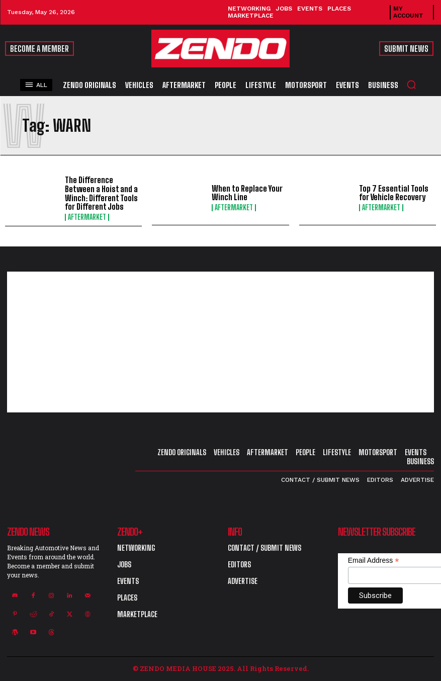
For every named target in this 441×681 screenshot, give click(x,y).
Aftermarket (87, 217)
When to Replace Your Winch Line (247, 193)
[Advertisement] (220, 342)
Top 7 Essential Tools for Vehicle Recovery (393, 193)
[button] (411, 84)
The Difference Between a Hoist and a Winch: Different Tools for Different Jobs (101, 193)
